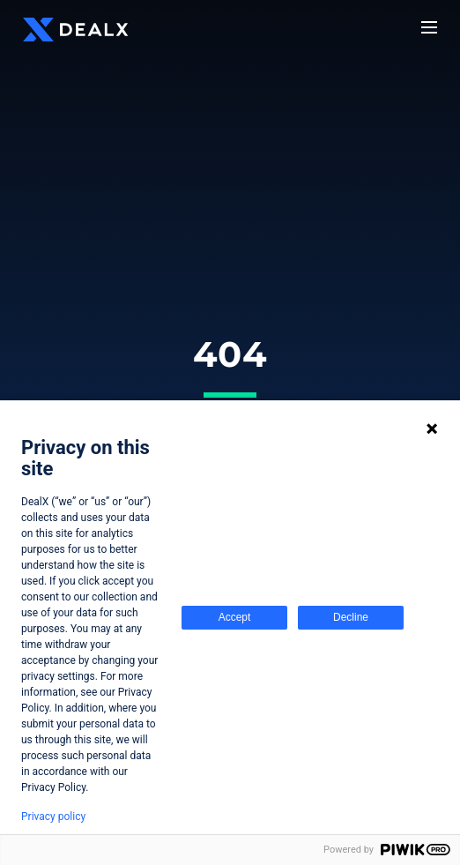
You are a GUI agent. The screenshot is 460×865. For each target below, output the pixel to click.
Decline (350, 617)
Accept (235, 617)
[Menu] (429, 27)
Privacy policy (53, 816)
